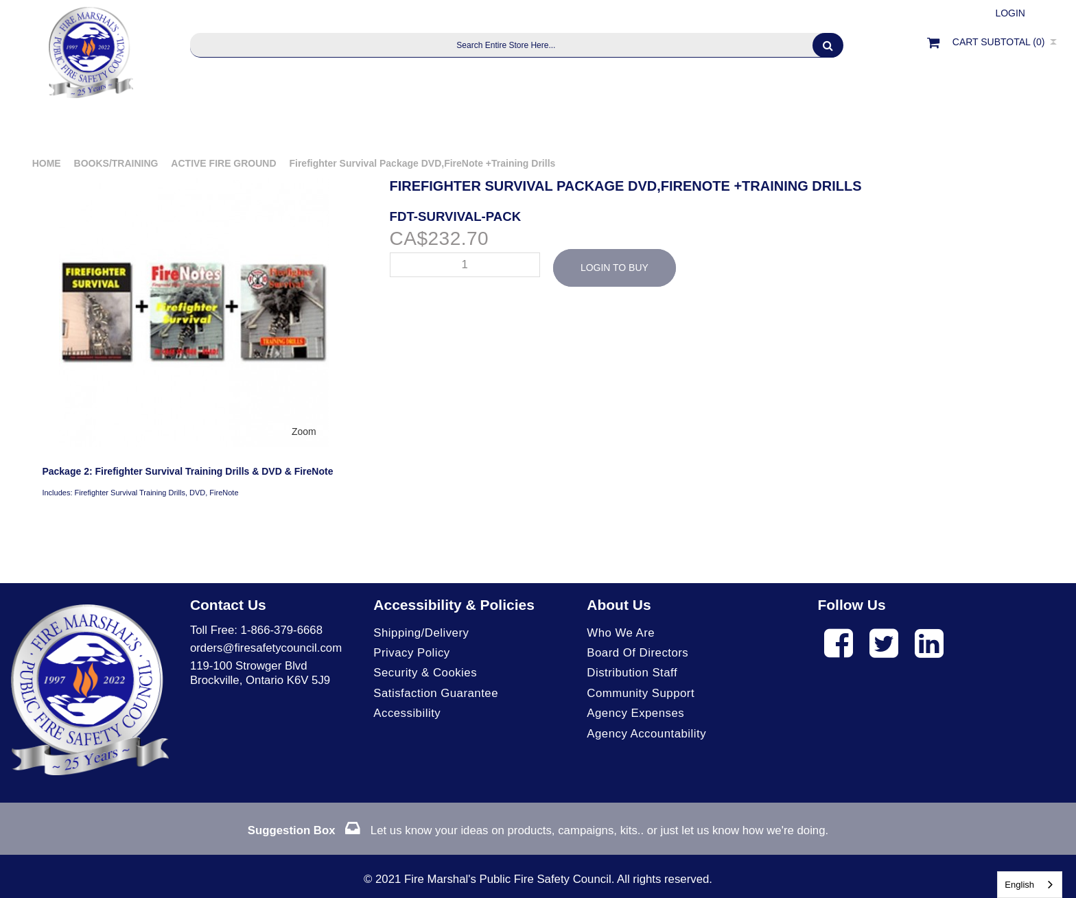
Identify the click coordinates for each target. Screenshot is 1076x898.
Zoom (304, 431)
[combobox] (1029, 884)
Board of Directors (637, 652)
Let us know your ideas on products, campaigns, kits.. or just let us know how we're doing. (538, 830)
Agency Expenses (635, 713)
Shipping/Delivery (421, 632)
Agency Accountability (646, 733)
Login (1010, 13)
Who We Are (621, 632)
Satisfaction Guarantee (435, 693)
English (1019, 884)
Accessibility (407, 713)
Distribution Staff (632, 672)
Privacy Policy (411, 652)
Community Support (640, 693)
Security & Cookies (425, 672)
